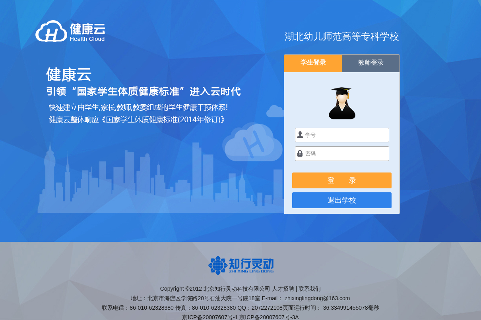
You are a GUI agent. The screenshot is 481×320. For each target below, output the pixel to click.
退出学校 (342, 200)
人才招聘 (283, 289)
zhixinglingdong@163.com (317, 298)
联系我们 (310, 289)
